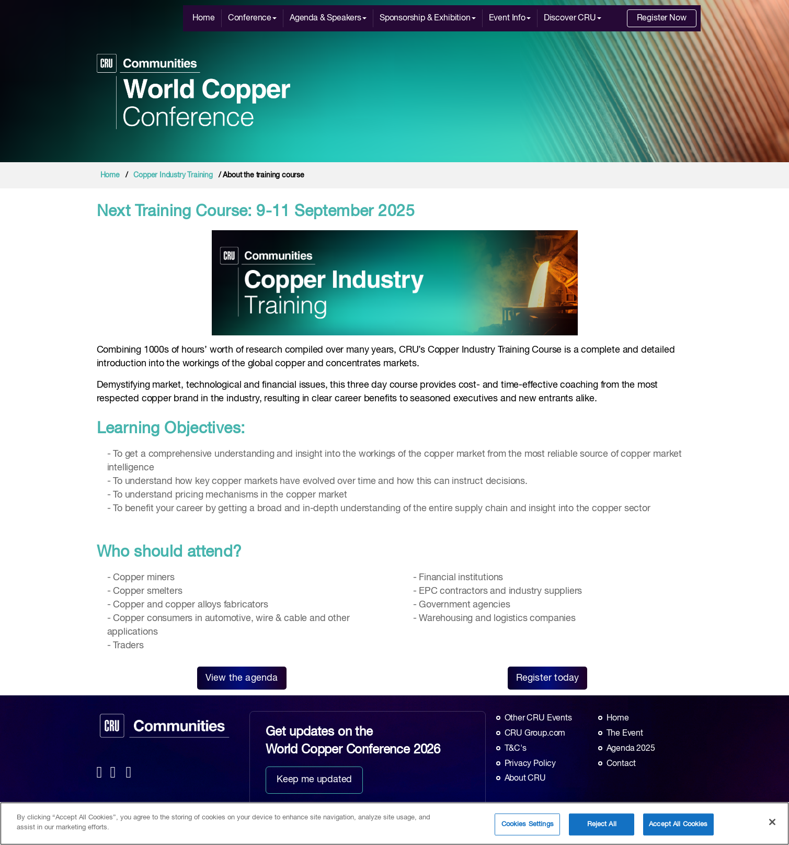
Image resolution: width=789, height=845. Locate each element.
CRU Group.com (535, 733)
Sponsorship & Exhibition (428, 18)
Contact (621, 764)
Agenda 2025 (631, 749)
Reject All (601, 827)
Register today (547, 678)
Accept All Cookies (678, 827)
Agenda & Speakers (328, 18)
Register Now (662, 18)
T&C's (516, 749)
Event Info (510, 18)
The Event (625, 733)
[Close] (772, 824)
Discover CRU (572, 18)
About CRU (525, 778)
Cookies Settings (527, 827)
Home (203, 18)
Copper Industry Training (173, 175)
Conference (252, 18)
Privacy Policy (530, 764)
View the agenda (241, 678)
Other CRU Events (538, 718)
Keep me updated (314, 779)
